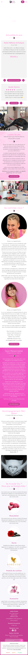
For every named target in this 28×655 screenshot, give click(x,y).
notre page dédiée (17, 649)
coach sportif (18, 172)
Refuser (8, 652)
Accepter (20, 652)
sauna (10, 547)
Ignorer (13, 652)
